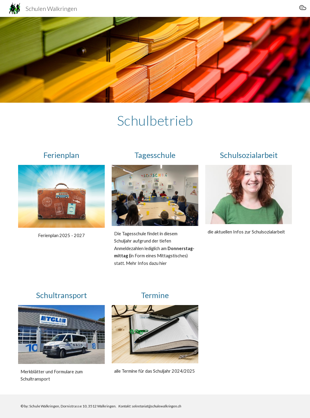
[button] (303, 8)
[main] (155, 120)
